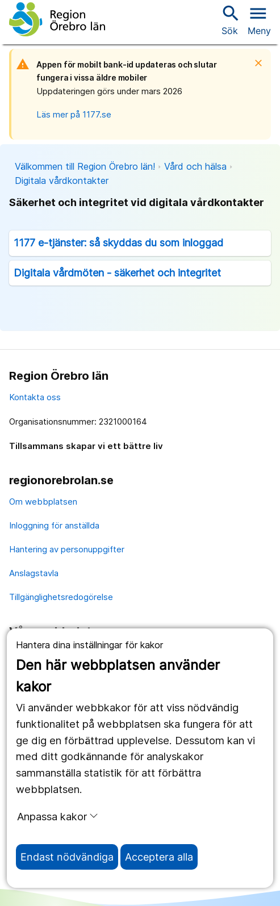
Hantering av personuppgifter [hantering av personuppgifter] (66, 549)
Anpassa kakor (57, 816)
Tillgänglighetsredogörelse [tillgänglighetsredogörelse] (61, 597)
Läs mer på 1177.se (73, 114)
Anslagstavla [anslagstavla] (33, 573)
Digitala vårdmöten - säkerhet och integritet (117, 273)
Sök (229, 19)
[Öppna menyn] (259, 19)
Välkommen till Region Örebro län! (85, 166)
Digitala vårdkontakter (61, 180)
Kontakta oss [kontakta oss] (35, 397)
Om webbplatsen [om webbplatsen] (43, 501)
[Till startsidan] (57, 19)
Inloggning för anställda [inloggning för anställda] (54, 525)
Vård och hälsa (195, 166)
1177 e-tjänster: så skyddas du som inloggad (118, 243)
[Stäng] (262, 63)
